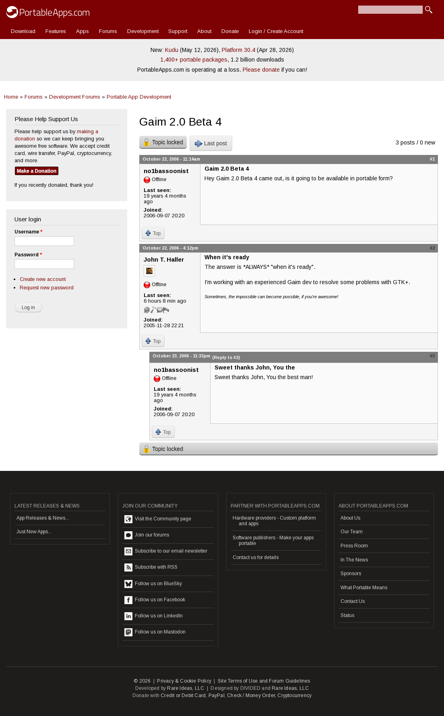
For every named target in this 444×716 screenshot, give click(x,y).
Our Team (352, 531)
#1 (432, 159)
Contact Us (353, 601)
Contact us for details (256, 557)
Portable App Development (139, 97)
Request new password (47, 288)
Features (55, 31)
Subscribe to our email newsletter (165, 551)
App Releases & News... (43, 518)
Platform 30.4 (238, 50)
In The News (354, 560)
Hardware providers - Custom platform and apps (274, 520)
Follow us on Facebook (154, 600)
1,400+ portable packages (193, 59)
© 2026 (142, 681)
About (204, 31)
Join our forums (146, 535)
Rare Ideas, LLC (185, 688)
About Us (350, 518)
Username (28, 232)
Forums (108, 31)
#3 (432, 355)
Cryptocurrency (294, 695)
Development (143, 31)
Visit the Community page (157, 519)
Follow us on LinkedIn (153, 616)
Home (11, 97)
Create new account (43, 279)
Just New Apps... (34, 531)
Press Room (354, 546)
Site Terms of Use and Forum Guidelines (264, 681)
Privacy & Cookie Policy (184, 681)
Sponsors (351, 573)
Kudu (171, 50)
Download (23, 31)
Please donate (261, 69)
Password (28, 255)
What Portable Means (364, 587)
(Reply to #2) (226, 357)
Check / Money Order (251, 695)
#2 (432, 248)
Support (177, 31)
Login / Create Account (276, 31)
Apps (82, 31)
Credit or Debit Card (183, 695)
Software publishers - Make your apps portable (273, 540)
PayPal (217, 695)
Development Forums (74, 97)
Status (347, 615)
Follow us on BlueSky (153, 584)
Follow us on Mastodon (155, 632)
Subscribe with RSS (151, 567)
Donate (230, 31)
